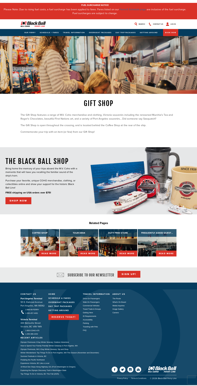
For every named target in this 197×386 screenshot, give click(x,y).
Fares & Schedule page (132, 9)
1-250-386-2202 (31, 334)
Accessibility (88, 320)
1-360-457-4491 (31, 313)
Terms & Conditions (139, 379)
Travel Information (74, 32)
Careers (116, 313)
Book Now (170, 32)
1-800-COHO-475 (32, 331)
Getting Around (149, 32)
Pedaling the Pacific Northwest (33, 360)
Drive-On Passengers (91, 299)
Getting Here (88, 313)
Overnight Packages (100, 32)
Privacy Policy (122, 379)
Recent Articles (32, 338)
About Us (119, 294)
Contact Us (28, 294)
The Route (117, 299)
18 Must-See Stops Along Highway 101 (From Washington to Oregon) (48, 367)
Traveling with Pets (90, 327)
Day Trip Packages (126, 32)
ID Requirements (89, 317)
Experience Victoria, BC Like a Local (35, 364)
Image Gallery (118, 309)
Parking (86, 324)
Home (51, 294)
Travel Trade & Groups (92, 309)
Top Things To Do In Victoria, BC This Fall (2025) (40, 375)
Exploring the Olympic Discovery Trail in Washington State (43, 371)
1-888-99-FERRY (32, 310)
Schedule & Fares (59, 298)
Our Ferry (30, 32)
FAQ (84, 331)
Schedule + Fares (49, 32)
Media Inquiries (119, 306)
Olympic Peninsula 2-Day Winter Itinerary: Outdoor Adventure (45, 343)
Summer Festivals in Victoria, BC (34, 357)
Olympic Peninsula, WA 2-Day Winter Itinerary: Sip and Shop (44, 350)
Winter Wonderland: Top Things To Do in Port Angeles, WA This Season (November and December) (60, 353)
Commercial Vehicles (91, 306)
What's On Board (120, 302)
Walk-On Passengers (91, 302)
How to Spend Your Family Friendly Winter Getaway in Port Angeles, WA (49, 346)
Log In (173, 24)
